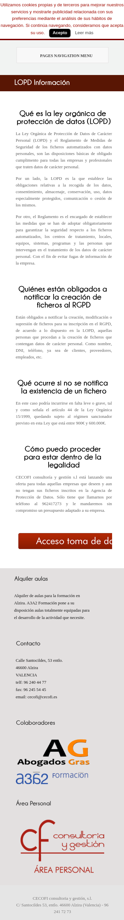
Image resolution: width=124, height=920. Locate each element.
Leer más (84, 32)
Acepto (60, 32)
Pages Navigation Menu (60, 55)
